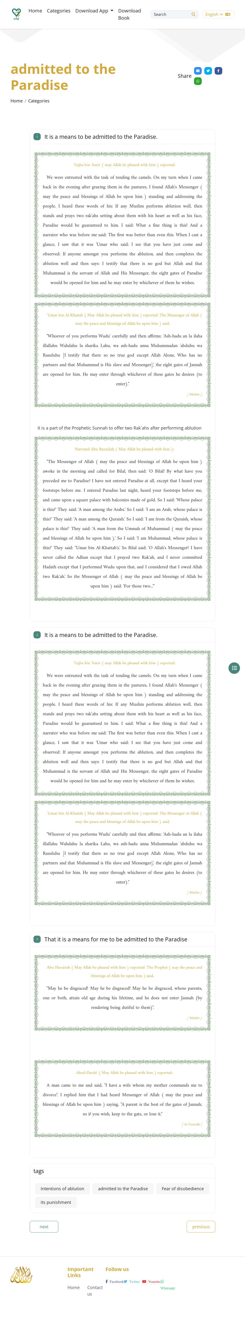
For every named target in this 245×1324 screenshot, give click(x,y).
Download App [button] (92, 10)
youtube (151, 1282)
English (218, 14)
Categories (59, 10)
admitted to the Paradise (123, 1188)
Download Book (129, 14)
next (44, 1226)
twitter (132, 1282)
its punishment (56, 1202)
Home (35, 10)
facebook (115, 1282)
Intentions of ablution (62, 1188)
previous (201, 1226)
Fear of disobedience (183, 1188)
